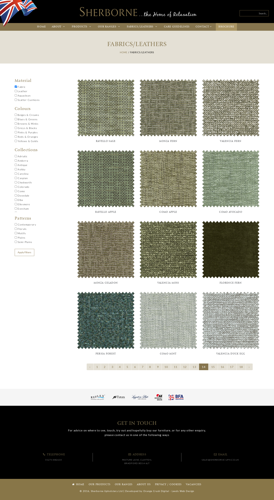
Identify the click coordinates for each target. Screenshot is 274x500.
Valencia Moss (168, 283)
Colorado (22, 186)
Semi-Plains (23, 241)
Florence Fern (231, 283)
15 (213, 366)
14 (204, 366)
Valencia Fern (230, 141)
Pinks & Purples (26, 132)
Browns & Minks (27, 123)
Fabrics (142, 26)
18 (241, 366)
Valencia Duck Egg (230, 354)
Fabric (20, 86)
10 (166, 366)
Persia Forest (106, 354)
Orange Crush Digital (156, 491)
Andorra (21, 160)
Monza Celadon (106, 283)
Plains (20, 237)
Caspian (21, 178)
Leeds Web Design (183, 491)
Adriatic (21, 156)
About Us (144, 484)
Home (41, 26)
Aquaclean (23, 95)
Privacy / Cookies (168, 484)
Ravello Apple (105, 212)
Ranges (109, 26)
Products (82, 26)
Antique (21, 165)
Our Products (100, 484)
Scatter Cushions (27, 99)
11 (176, 366)
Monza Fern (168, 141)
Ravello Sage (106, 141)
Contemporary (25, 224)
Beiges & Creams (27, 114)
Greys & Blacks (26, 128)
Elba (19, 199)
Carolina (22, 173)
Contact (204, 26)
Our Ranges (124, 484)
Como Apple (168, 212)
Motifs (20, 233)
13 (194, 366)
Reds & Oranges (26, 136)
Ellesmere (22, 204)
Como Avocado (230, 212)
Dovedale (22, 195)
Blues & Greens (26, 119)
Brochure (226, 26)
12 (185, 366)
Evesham (22, 208)
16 (222, 366)
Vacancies (193, 484)
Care (177, 26)
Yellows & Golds (26, 141)
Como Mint (168, 354)
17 (232, 366)
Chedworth (23, 182)
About (59, 26)
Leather (21, 91)
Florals (21, 228)
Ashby (20, 169)
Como (20, 191)
